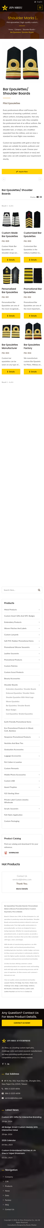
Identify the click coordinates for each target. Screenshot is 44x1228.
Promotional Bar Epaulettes (33, 290)
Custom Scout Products (14, 672)
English (39, 2)
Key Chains (25, 983)
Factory (8, 1200)
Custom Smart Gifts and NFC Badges (19, 616)
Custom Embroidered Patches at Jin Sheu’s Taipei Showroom (19, 1152)
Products (8, 1186)
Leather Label (29, 988)
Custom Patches (10, 666)
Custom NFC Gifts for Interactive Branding (21, 1117)
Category (18, 29)
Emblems (31, 986)
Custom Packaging (11, 821)
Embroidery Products (12, 622)
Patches (12, 983)
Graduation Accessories (13, 749)
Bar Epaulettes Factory (32, 346)
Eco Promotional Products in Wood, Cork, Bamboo (18, 729)
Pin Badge (18, 983)
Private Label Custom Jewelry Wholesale (16, 801)
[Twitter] (5, 1064)
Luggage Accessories (12, 756)
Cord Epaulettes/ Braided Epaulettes (19, 714)
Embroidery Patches (19, 988)
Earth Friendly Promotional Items (17, 722)
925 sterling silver (11, 793)
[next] (40, 179)
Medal (32, 983)
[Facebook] (2, 1064)
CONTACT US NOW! (22, 1023)
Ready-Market (31, 1225)
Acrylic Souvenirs (11, 808)
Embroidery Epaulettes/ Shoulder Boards (21, 689)
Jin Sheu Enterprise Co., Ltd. (28, 1220)
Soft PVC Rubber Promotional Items (19, 641)
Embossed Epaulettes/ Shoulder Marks (20, 693)
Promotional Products (13, 660)
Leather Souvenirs (11, 653)
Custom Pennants (11, 768)
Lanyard (6, 983)
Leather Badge (23, 986)
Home (11, 29)
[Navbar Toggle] (40, 7)
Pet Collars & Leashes (13, 762)
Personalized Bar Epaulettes (10, 290)
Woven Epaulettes (12, 701)
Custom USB (9, 781)
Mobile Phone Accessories (15, 774)
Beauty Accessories (12, 678)
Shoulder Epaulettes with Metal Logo (20, 697)
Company (9, 1177)
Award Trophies (10, 787)
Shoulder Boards (29, 29)
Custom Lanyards (11, 634)
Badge (17, 986)
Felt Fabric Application (13, 815)
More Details (22, 889)
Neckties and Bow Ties (13, 743)
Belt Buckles (8, 988)
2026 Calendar (9, 1140)
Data (7, 1195)
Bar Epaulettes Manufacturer (10, 346)
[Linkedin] (8, 1064)
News (7, 1191)
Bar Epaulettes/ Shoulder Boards (22, 32)
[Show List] (40, 196)
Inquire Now (22, 172)
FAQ (7, 1205)
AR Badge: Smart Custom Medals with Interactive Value (20, 1128)
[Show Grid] (37, 196)
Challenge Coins (9, 986)
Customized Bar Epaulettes (33, 234)
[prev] (4, 179)
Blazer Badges (11, 710)
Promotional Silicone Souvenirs (17, 647)
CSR (6, 1181)
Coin (35, 983)
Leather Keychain (9, 991)
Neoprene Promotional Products (17, 737)
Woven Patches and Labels (15, 628)
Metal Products (10, 609)
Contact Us (28, 991)
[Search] (19, 590)
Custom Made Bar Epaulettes (10, 234)
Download (11, 852)
